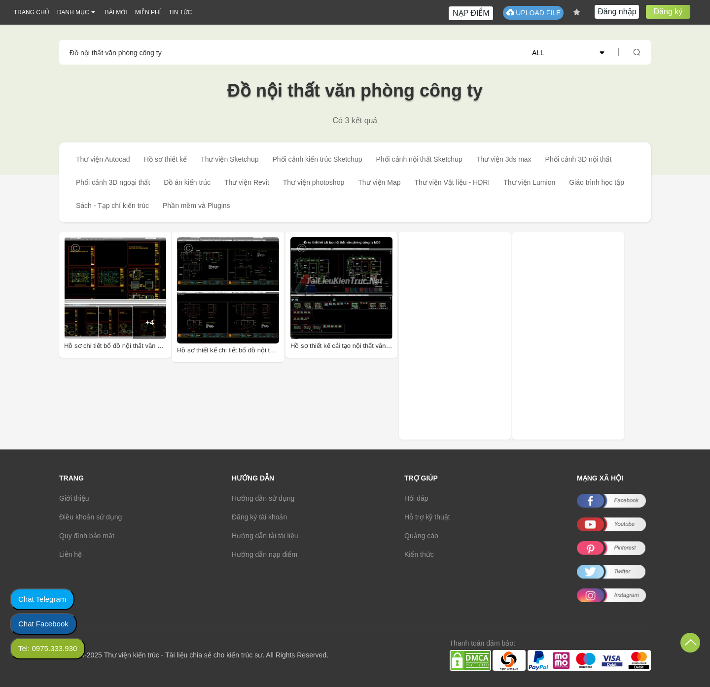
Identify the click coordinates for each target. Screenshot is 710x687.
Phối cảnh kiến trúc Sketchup (317, 159)
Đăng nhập (617, 11)
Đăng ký (668, 11)
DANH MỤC (73, 12)
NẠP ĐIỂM (471, 13)
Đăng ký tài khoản (259, 517)
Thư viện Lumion (529, 182)
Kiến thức (419, 554)
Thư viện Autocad (103, 159)
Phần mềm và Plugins (196, 205)
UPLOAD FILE (533, 12)
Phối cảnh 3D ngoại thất (113, 182)
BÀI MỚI (116, 12)
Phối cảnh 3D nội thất (578, 159)
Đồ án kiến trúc (187, 182)
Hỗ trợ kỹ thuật (427, 517)
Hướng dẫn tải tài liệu (265, 536)
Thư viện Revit (246, 182)
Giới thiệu (74, 498)
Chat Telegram (42, 599)
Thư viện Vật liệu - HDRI (452, 182)
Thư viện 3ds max (504, 159)
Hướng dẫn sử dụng (263, 498)
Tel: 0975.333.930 (47, 648)
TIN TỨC (180, 12)
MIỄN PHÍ (148, 12)
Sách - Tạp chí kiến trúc (112, 205)
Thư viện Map (379, 182)
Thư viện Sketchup (229, 159)
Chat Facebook (43, 623)
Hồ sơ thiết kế (165, 159)
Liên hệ (70, 554)
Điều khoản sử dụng (90, 517)
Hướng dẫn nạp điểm (264, 554)
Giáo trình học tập (596, 182)
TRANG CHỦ (31, 12)
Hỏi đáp (416, 498)
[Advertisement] (469, 336)
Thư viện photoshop (313, 182)
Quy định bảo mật (86, 536)
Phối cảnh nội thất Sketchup (419, 159)
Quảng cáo (421, 536)
